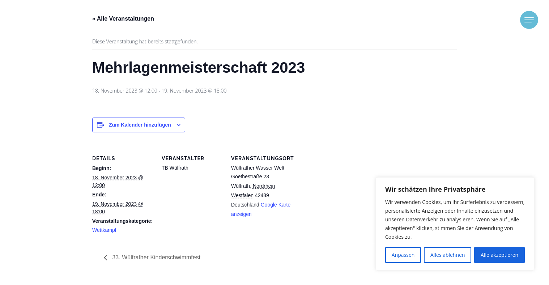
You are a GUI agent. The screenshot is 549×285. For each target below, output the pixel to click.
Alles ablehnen (447, 254)
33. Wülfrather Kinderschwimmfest (155, 257)
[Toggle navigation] (529, 20)
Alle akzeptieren (499, 254)
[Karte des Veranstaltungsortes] (339, 194)
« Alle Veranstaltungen (123, 19)
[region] (455, 224)
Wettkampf (104, 230)
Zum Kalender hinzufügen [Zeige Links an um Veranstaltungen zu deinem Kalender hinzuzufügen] (140, 125)
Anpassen (403, 254)
